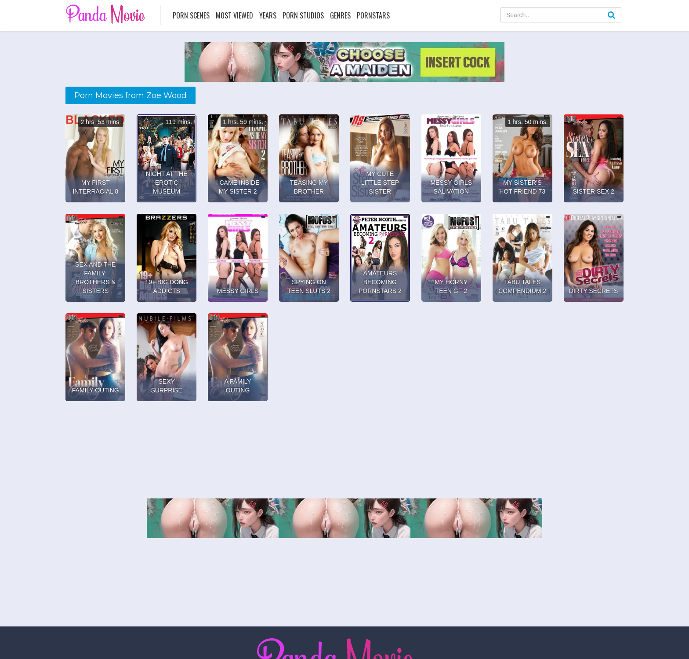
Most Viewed (234, 15)
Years (267, 15)
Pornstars (373, 15)
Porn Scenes (191, 15)
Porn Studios (303, 15)
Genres (340, 15)
